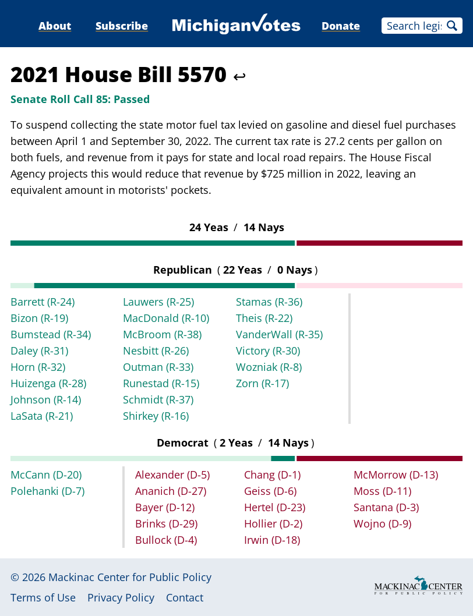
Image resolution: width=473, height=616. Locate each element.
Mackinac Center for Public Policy (129, 577)
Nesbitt (156, 350)
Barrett (42, 302)
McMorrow (396, 475)
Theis (264, 318)
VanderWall (279, 334)
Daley (39, 350)
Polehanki (47, 491)
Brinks (166, 523)
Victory (268, 350)
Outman (158, 367)
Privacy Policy (120, 597)
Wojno (382, 523)
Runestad (161, 383)
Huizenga (48, 383)
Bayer (165, 507)
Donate (341, 26)
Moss (382, 491)
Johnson (45, 399)
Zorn (262, 383)
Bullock (166, 540)
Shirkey (156, 416)
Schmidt (158, 399)
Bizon (39, 318)
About (54, 26)
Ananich (170, 491)
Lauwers (158, 302)
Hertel (274, 507)
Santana (386, 507)
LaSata (41, 416)
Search (452, 25)
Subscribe (122, 26)
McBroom (162, 334)
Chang (272, 475)
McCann (46, 475)
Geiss (270, 491)
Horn (37, 367)
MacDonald (166, 318)
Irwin (272, 540)
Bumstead (50, 334)
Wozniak (269, 367)
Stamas (269, 302)
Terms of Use (43, 597)
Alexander (172, 475)
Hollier (273, 523)
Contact (184, 597)
